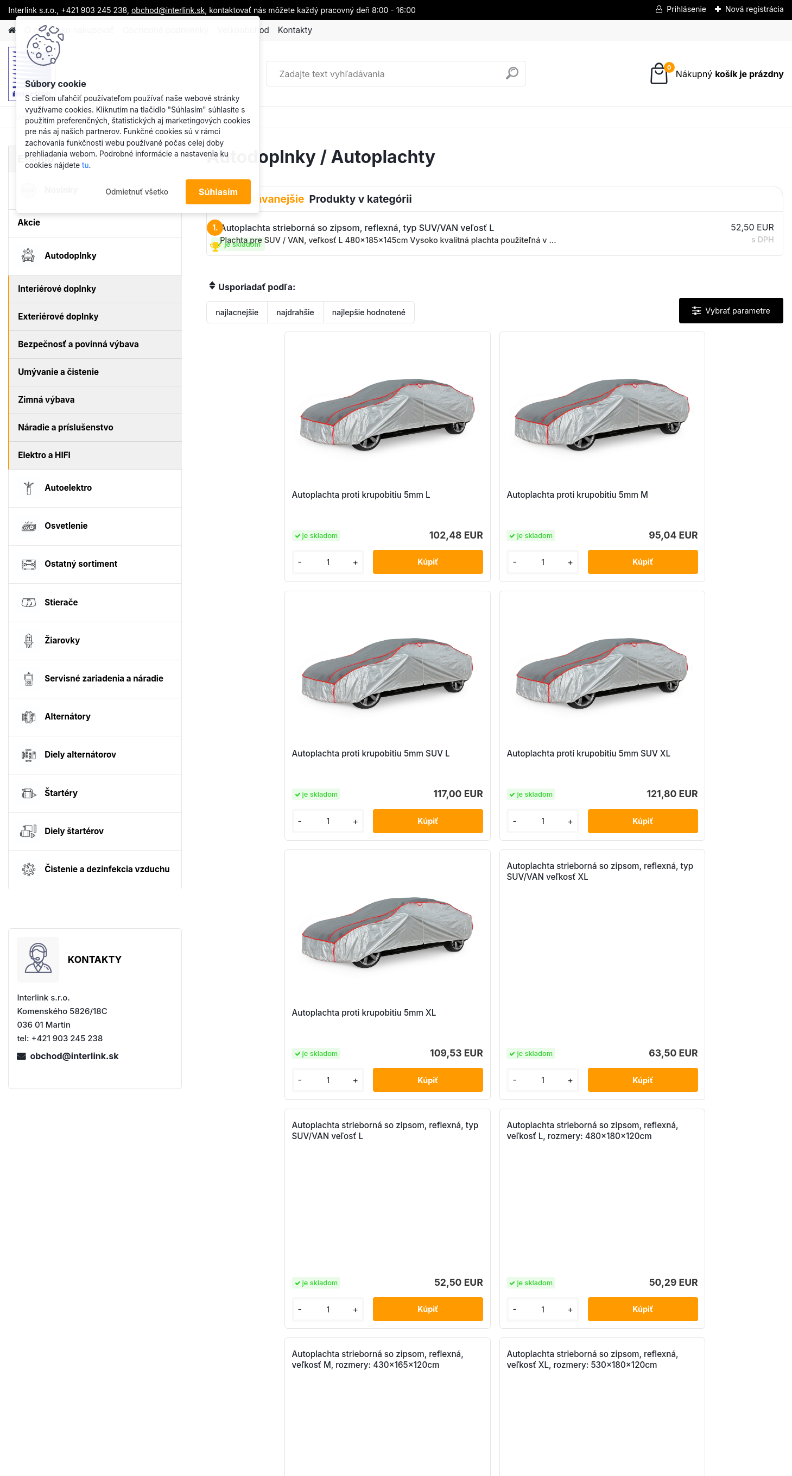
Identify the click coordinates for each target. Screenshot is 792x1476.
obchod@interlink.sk (74, 1055)
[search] (512, 77)
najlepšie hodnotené (368, 312)
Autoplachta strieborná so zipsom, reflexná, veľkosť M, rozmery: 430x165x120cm (346, 877)
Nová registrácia (754, 9)
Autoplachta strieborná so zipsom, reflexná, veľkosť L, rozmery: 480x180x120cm (705, 618)
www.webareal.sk (436, 1464)
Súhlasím (218, 191)
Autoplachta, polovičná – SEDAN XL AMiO (627, 1018)
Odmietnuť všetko (136, 191)
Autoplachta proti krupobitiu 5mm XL (273, 759)
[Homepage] (12, 30)
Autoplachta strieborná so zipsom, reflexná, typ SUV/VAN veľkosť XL (414, 618)
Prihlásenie (686, 9)
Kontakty (295, 30)
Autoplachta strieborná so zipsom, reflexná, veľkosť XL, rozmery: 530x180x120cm (492, 877)
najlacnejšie (237, 312)
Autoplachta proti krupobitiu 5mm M (417, 500)
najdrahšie (295, 312)
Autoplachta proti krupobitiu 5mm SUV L (561, 500)
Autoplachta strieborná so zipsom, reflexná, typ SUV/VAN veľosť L (557, 618)
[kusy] (240, 562)
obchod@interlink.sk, (169, 10)
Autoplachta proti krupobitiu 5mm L (273, 500)
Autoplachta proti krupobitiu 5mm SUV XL (706, 500)
